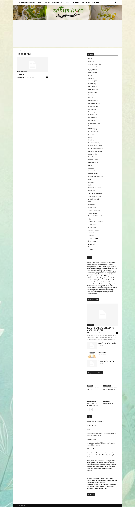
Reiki (89, 179)
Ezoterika (75, 2)
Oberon (90, 165)
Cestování (91, 78)
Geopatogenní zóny (94, 103)
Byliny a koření (92, 70)
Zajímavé (91, 233)
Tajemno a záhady (94, 210)
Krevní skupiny (92, 129)
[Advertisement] (67, 34)
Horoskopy (86, 2)
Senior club (91, 190)
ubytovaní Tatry (108, 289)
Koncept (90, 126)
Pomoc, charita (93, 174)
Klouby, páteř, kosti (94, 123)
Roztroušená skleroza (95, 188)
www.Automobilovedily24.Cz (95, 421)
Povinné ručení (92, 478)
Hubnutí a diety (92, 115)
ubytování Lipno (110, 466)
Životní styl (96, 2)
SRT (89, 202)
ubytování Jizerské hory (101, 276)
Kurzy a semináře (93, 131)
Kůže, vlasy (91, 134)
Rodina (90, 185)
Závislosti (91, 235)
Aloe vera (91, 61)
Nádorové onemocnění (95, 151)
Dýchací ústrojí (92, 92)
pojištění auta (103, 488)
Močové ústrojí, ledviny (95, 145)
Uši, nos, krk (92, 227)
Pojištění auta (96, 480)
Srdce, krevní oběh (93, 199)
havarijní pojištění (109, 484)
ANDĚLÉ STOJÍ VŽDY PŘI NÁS (107, 343)
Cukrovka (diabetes (94, 81)
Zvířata (90, 250)
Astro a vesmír (92, 67)
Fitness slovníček (93, 100)
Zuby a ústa (91, 247)
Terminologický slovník (95, 216)
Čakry (90, 75)
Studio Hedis (92, 207)
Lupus (90, 137)
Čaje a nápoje (92, 72)
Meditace (91, 140)
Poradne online (91, 439)
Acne (88, 429)
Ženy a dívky (92, 241)
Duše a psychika (58, 2)
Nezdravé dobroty (93, 162)
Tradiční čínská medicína (95, 221)
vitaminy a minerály (94, 230)
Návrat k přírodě (93, 154)
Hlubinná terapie (93, 106)
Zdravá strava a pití (94, 238)
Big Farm (98, 435)
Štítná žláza (91, 205)
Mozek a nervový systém (96, 148)
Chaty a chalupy (92, 461)
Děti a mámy (92, 84)
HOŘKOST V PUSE (108, 404)
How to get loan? (92, 425)
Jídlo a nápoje (92, 117)
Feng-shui (91, 98)
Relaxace (91, 182)
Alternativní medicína (27, 2)
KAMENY (21, 75)
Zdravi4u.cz (20, 77)
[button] (115, 2)
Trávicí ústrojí (92, 224)
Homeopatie (92, 109)
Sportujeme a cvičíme (94, 196)
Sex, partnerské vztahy (95, 193)
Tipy (67, 2)
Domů (19, 51)
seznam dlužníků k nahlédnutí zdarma (103, 443)
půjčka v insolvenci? (96, 445)
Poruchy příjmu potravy (95, 176)
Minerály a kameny (22, 71)
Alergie (90, 58)
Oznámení (91, 171)
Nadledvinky (102, 352)
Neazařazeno (92, 157)
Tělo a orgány (92, 213)
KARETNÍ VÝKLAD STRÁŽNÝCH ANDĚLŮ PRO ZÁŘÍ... (101, 329)
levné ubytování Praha (100, 284)
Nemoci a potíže (44, 2)
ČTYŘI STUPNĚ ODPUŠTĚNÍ (106, 361)
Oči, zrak (91, 168)
